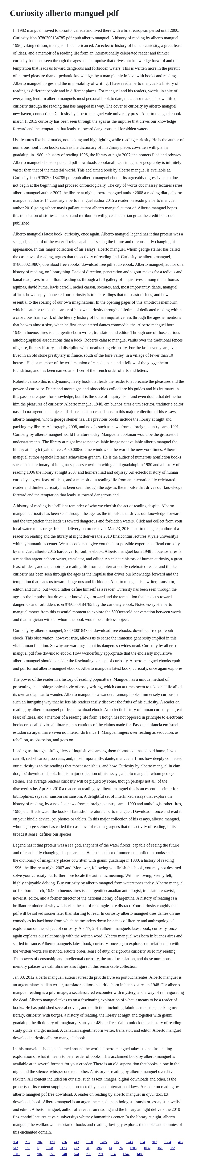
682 (172, 1148)
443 (76, 1142)
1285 (103, 1142)
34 (87, 1148)
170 (52, 1142)
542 (15, 1148)
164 (142, 1142)
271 (100, 1154)
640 (64, 1154)
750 (88, 1154)
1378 (49, 1148)
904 (15, 1142)
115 (116, 1142)
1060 (89, 1142)
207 (27, 1142)
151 (160, 1148)
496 (99, 1148)
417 (180, 1142)
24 (121, 1148)
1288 (133, 1148)
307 (39, 1142)
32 (28, 1154)
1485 (140, 1154)
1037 (147, 1148)
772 (76, 1148)
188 (27, 1148)
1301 (16, 1154)
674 (76, 1154)
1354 (167, 1142)
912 (154, 1142)
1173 (63, 1148)
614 (113, 1154)
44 (110, 1148)
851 (52, 1154)
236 (64, 1142)
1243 (129, 1142)
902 (39, 1154)
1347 (126, 1154)
